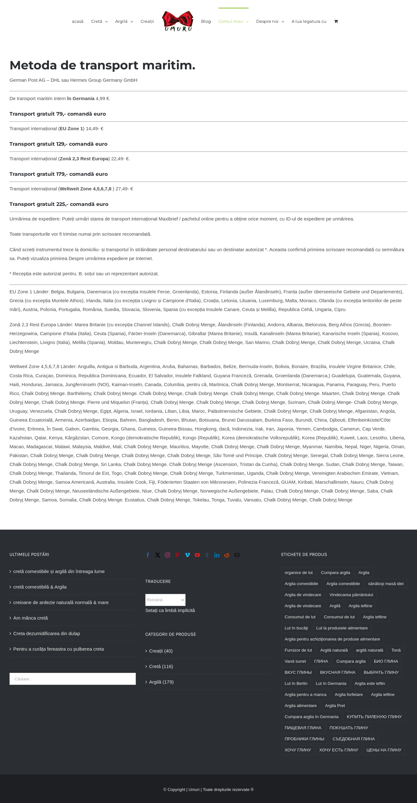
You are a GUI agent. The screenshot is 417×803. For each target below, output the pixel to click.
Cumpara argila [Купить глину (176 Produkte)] (350, 661)
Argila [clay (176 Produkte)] (364, 572)
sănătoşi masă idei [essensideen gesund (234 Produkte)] (386, 583)
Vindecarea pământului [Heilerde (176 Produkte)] (351, 594)
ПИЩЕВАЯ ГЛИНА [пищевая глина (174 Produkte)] (303, 727)
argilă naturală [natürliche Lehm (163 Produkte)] (369, 650)
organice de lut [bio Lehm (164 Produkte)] (299, 572)
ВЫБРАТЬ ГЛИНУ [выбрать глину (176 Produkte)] (381, 672)
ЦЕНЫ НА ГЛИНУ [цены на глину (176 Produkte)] (383, 750)
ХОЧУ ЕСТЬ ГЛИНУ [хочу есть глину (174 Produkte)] (338, 750)
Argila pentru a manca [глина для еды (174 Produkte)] (305, 694)
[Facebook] (147, 555)
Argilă (155, 682)
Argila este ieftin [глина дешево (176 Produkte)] (370, 683)
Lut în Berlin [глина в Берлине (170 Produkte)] (296, 683)
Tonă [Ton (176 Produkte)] (396, 650)
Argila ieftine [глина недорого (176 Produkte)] (383, 694)
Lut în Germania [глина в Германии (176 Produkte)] (331, 683)
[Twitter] (157, 555)
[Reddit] (226, 555)
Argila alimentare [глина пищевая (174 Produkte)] (301, 705)
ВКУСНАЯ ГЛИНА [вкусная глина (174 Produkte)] (337, 672)
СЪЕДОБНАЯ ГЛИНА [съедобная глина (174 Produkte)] (353, 738)
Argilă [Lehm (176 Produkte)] (335, 605)
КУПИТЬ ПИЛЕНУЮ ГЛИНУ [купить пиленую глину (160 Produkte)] (374, 716)
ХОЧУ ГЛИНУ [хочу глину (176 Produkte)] (298, 750)
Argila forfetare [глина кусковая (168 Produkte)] (349, 694)
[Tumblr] (207, 555)
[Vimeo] (187, 555)
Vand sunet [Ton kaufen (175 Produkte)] (295, 661)
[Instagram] (167, 555)
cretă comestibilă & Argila (39, 587)
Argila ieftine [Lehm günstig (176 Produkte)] (374, 617)
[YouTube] (197, 555)
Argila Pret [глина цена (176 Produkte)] (335, 705)
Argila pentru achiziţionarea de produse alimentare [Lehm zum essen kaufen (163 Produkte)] (332, 639)
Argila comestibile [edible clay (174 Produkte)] (301, 583)
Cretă (155, 666)
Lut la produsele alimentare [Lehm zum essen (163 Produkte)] (342, 628)
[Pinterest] (177, 555)
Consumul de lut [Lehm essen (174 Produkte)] (300, 617)
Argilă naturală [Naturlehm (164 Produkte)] (334, 650)
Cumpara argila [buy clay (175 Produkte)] (335, 572)
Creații (156, 650)
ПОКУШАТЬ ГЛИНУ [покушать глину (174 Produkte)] (349, 727)
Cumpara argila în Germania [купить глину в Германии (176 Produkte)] (311, 716)
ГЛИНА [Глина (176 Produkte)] (321, 661)
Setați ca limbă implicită (170, 610)
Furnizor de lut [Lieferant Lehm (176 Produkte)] (298, 650)
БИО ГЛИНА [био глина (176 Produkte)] (386, 661)
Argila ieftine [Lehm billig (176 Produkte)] (360, 605)
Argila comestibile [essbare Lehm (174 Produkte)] (343, 583)
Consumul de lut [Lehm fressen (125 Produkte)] (339, 617)
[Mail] (236, 555)
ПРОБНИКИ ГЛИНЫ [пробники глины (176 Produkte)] (304, 738)
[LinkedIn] (216, 555)
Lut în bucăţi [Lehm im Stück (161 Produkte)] (296, 628)
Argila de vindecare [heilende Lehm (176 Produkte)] (303, 594)
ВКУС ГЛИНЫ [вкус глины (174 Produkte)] (298, 672)
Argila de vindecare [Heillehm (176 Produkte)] (303, 605)
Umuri (193, 789)
